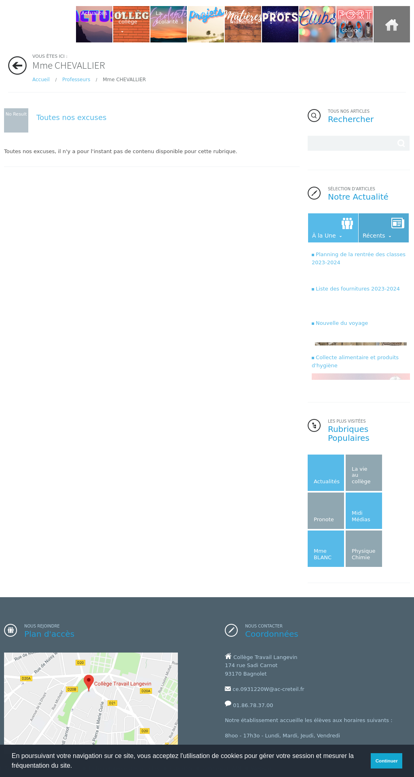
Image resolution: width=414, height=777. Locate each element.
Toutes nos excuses (71, 117)
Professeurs (77, 79)
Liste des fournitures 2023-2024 (358, 289)
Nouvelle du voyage (342, 323)
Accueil (41, 79)
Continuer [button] (387, 760)
